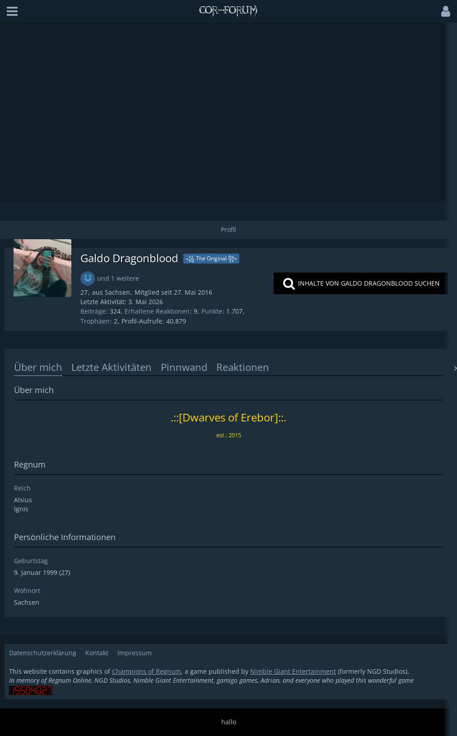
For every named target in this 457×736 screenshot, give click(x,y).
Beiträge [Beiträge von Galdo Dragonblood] (93, 311)
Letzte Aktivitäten (111, 367)
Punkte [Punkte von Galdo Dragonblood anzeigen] (211, 311)
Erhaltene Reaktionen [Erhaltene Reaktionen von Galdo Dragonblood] (157, 311)
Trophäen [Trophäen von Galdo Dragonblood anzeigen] (95, 321)
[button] (12, 11)
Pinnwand (184, 367)
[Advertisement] (228, 112)
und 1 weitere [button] (118, 278)
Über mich (38, 367)
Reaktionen (242, 367)
